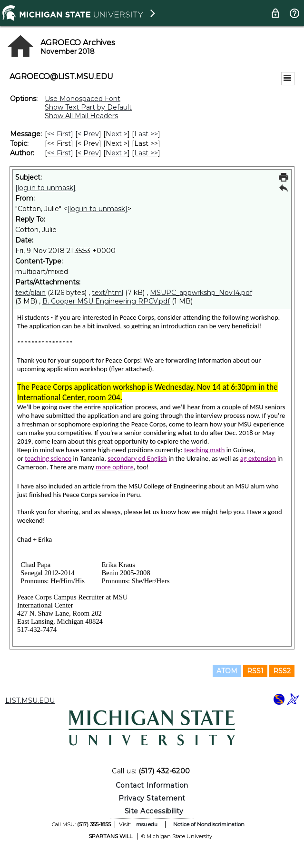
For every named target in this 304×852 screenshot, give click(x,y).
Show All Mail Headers (81, 116)
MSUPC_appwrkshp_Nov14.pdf (201, 292)
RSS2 (282, 671)
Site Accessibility (154, 811)
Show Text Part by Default (88, 107)
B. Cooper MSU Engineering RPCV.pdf (106, 301)
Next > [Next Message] (116, 134)
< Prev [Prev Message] (88, 134)
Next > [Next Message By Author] (116, 153)
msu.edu (146, 824)
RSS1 (255, 671)
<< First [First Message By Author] (59, 153)
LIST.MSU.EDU (30, 700)
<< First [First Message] (59, 134)
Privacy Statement (152, 798)
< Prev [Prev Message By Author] (88, 153)
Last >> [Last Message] (146, 134)
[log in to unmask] (45, 187)
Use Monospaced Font (82, 98)
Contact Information (152, 785)
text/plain (30, 292)
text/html (107, 292)
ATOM (226, 671)
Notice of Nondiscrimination (209, 824)
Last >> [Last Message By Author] (146, 153)
